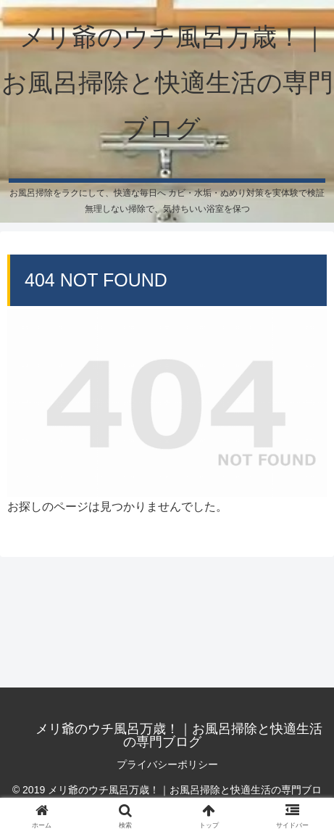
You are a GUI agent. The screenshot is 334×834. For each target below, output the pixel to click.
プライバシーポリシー (167, 764)
